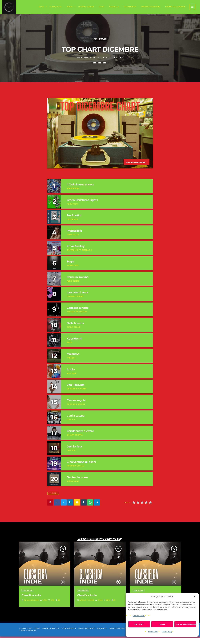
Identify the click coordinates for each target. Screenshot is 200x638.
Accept (139, 624)
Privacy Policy (167, 632)
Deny (162, 624)
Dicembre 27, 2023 (89, 58)
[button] (194, 596)
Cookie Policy (153, 632)
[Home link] (9, 7)
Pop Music (100, 39)
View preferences (186, 624)
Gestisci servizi (139, 616)
